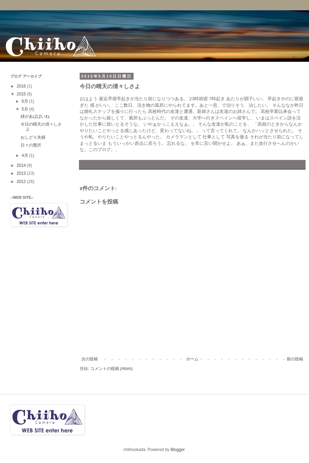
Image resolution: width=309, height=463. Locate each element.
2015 (22, 94)
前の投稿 (295, 359)
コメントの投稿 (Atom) (111, 368)
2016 (22, 86)
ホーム (192, 359)
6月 (25, 101)
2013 (22, 173)
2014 (22, 165)
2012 (22, 181)
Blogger (178, 449)
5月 (25, 109)
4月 (25, 155)
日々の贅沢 (31, 145)
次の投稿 (89, 359)
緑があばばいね (35, 116)
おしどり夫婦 (33, 137)
